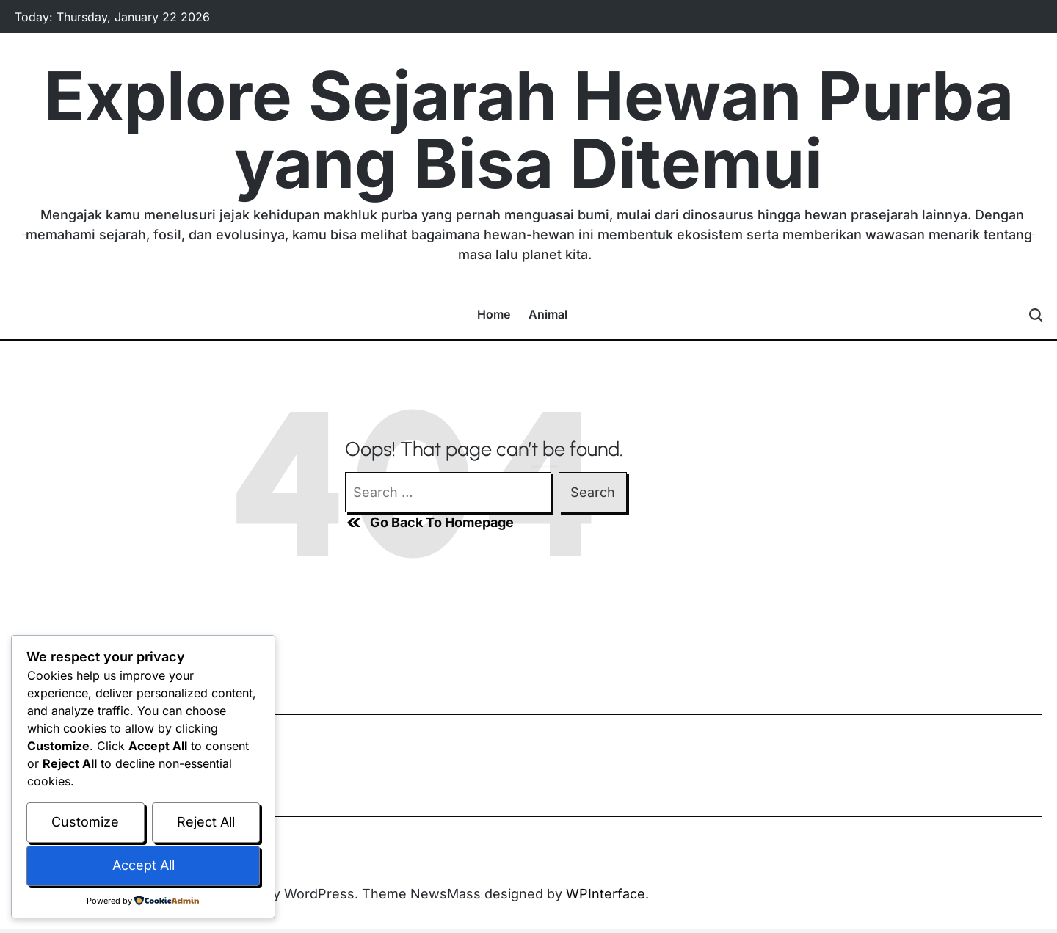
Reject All (206, 821)
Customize (85, 821)
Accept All (143, 865)
